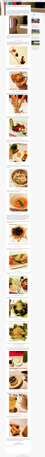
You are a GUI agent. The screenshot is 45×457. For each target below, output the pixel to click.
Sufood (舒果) (16, 11)
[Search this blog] (40, 1)
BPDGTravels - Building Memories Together (12, 1)
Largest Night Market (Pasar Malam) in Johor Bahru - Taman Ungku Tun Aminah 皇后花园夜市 (35, 35)
